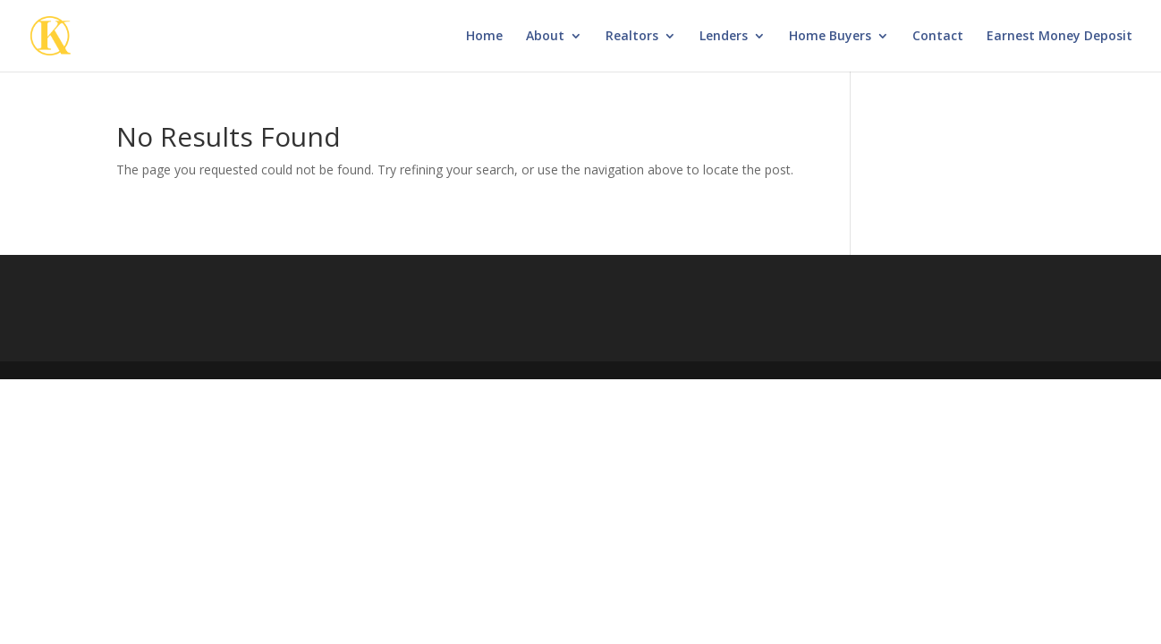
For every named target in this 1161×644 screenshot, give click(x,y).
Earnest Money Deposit (1059, 37)
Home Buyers (830, 37)
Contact (937, 37)
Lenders (723, 37)
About (545, 37)
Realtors (632, 37)
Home (484, 37)
